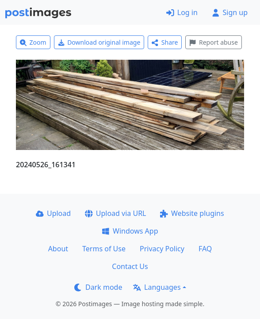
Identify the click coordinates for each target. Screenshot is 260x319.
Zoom (33, 42)
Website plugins (192, 213)
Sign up (230, 12)
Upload (53, 213)
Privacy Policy (162, 249)
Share (165, 42)
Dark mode (98, 287)
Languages (156, 287)
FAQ (205, 249)
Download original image (99, 42)
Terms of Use (104, 249)
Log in (182, 12)
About (58, 249)
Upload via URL (115, 213)
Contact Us (130, 266)
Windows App (130, 231)
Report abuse (213, 42)
